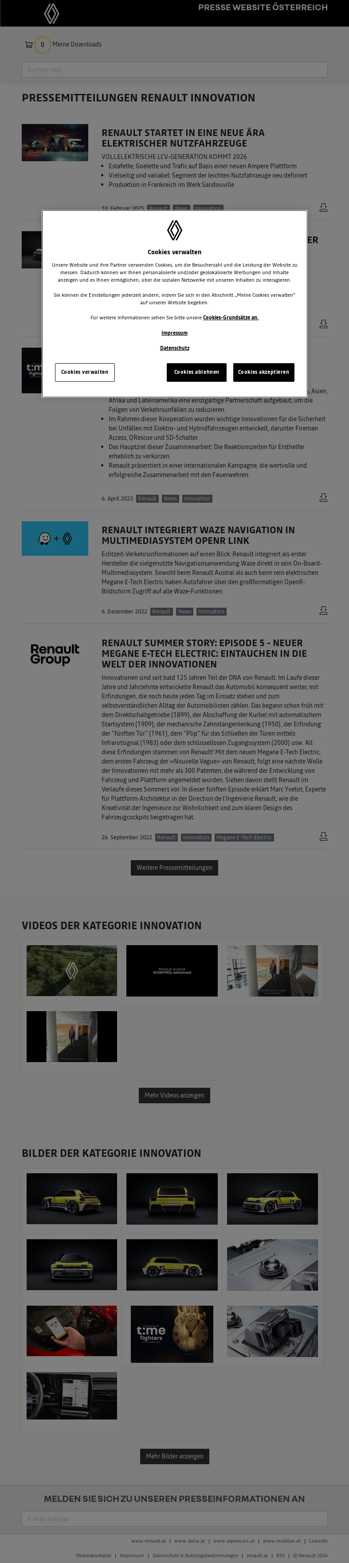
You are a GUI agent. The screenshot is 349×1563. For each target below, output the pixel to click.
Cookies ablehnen (197, 372)
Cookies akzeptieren (264, 372)
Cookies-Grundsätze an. (231, 317)
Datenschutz (174, 348)
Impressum (174, 332)
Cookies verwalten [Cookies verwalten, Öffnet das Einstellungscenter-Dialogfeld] (85, 372)
